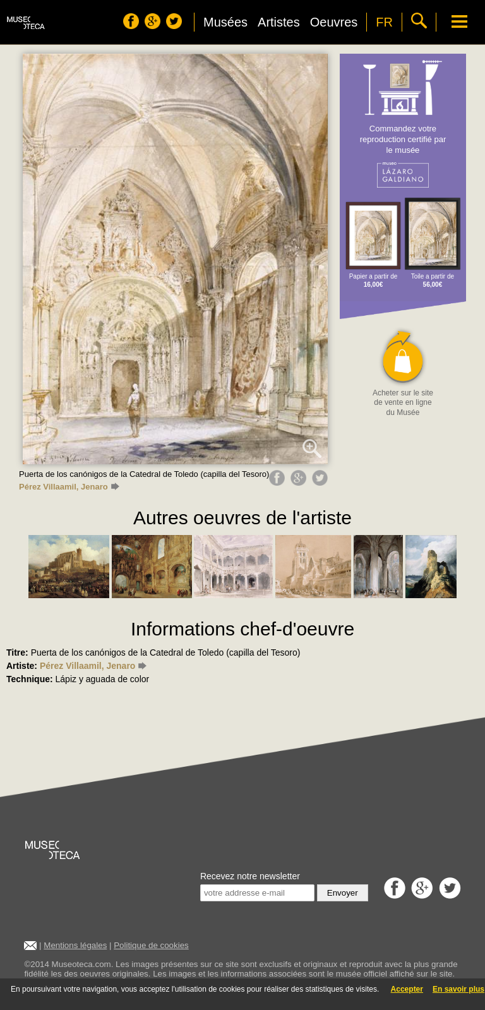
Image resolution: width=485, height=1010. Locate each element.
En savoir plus (458, 989)
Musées (225, 22)
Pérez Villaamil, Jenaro (69, 486)
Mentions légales (75, 945)
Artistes (279, 22)
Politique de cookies (151, 945)
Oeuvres (334, 22)
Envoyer (342, 893)
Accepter (407, 989)
